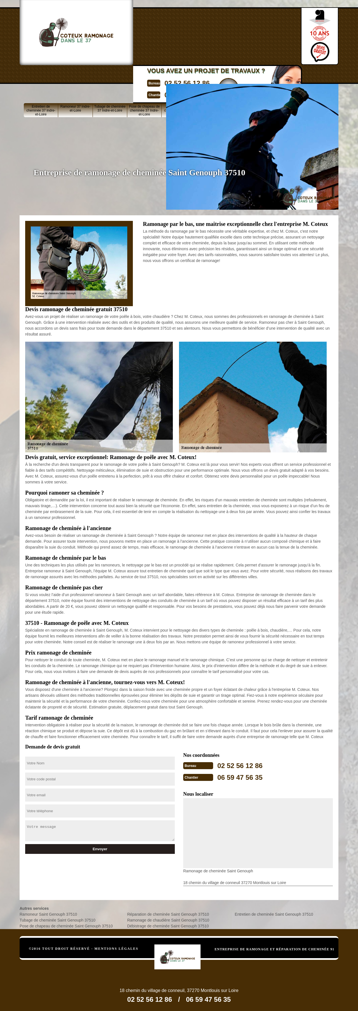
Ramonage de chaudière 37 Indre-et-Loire (178, 76)
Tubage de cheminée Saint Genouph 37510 (57, 919)
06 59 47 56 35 (167, 40)
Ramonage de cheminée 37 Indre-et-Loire (247, 76)
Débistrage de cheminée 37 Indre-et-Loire (282, 76)
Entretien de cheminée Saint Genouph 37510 (274, 913)
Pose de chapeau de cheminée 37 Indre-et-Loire (144, 76)
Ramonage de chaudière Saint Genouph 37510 (168, 919)
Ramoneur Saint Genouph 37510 (48, 913)
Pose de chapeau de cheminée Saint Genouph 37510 (66, 925)
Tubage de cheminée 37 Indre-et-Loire (110, 74)
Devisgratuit (211, 34)
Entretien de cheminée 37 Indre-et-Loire (40, 76)
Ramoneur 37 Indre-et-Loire (75, 74)
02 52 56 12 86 (167, 29)
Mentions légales (116, 947)
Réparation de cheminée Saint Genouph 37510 (168, 913)
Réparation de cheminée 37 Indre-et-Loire (213, 76)
